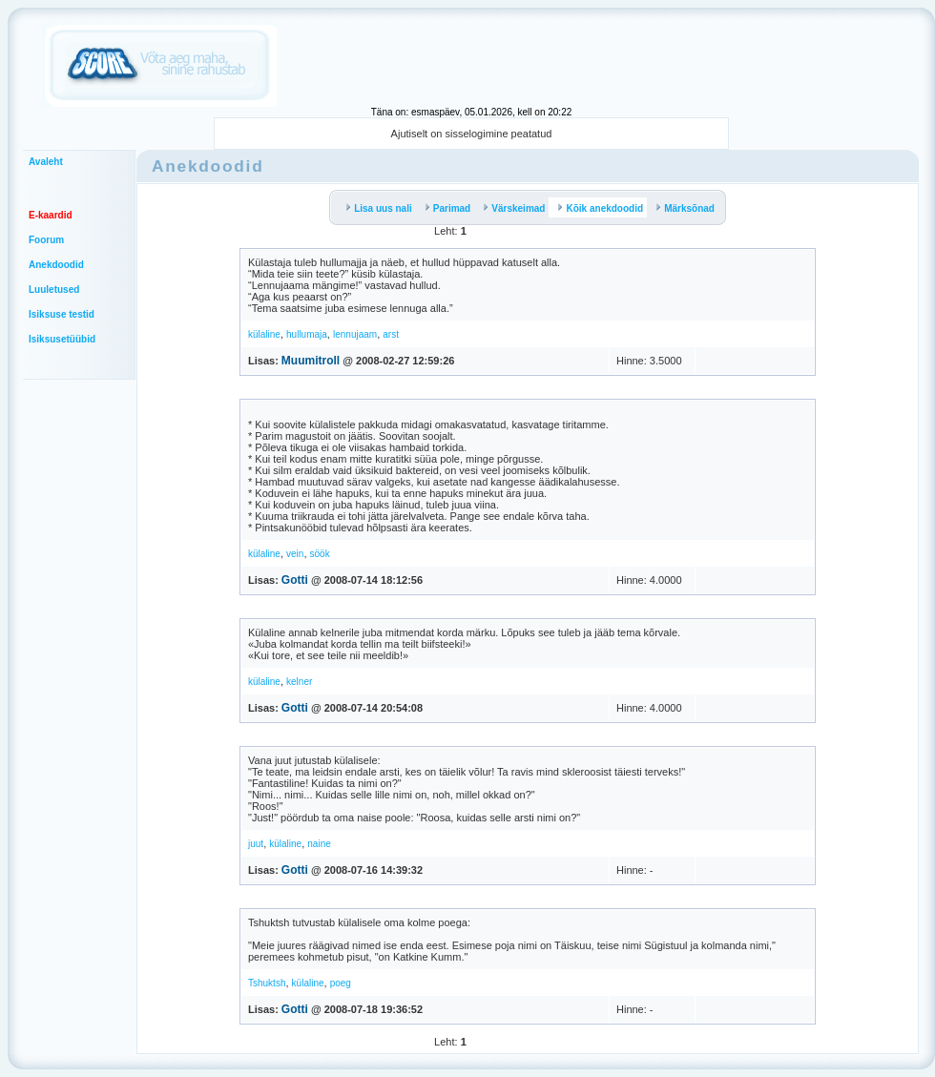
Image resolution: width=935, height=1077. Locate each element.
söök (320, 554)
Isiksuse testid (61, 314)
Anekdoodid (56, 264)
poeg (340, 983)
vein (294, 554)
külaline (264, 334)
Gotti (294, 580)
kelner (299, 681)
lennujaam (355, 334)
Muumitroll (310, 360)
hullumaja (306, 334)
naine (318, 844)
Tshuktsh (266, 983)
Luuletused (54, 289)
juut (255, 844)
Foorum (46, 240)
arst (391, 334)
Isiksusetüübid (62, 339)
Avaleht (46, 161)
